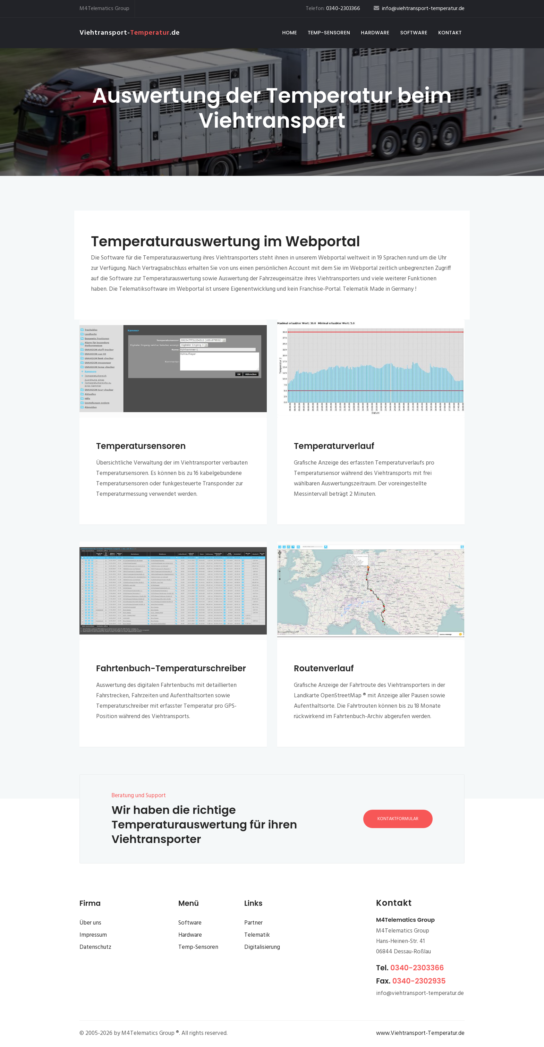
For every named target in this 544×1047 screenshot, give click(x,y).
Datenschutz (95, 947)
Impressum (93, 935)
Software (413, 32)
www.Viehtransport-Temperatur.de (420, 1033)
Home (291, 32)
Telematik (257, 935)
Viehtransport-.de (129, 33)
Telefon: (333, 8)
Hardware (375, 32)
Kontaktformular (397, 819)
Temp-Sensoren (329, 32)
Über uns (90, 923)
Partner (253, 923)
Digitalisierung (262, 947)
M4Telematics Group (104, 8)
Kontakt (450, 32)
